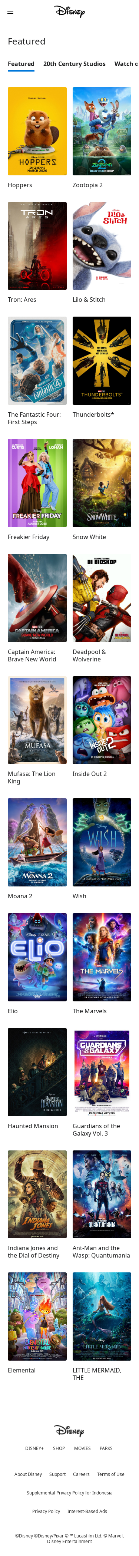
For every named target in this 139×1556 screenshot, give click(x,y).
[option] (25, 66)
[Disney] (69, 12)
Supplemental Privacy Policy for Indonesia (70, 1493)
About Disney (28, 1474)
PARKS (106, 1448)
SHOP (59, 1448)
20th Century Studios (74, 64)
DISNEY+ (34, 1448)
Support (57, 1474)
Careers (81, 1474)
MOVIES (82, 1448)
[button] (10, 12)
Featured (21, 64)
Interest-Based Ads (87, 1511)
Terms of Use (111, 1474)
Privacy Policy (46, 1511)
